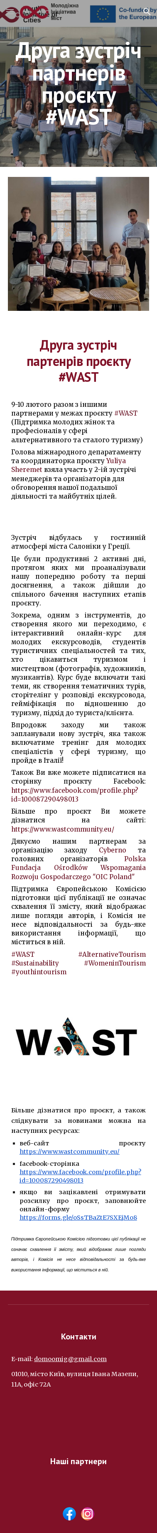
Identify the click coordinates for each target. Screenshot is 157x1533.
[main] (78, 83)
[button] (10, 11)
